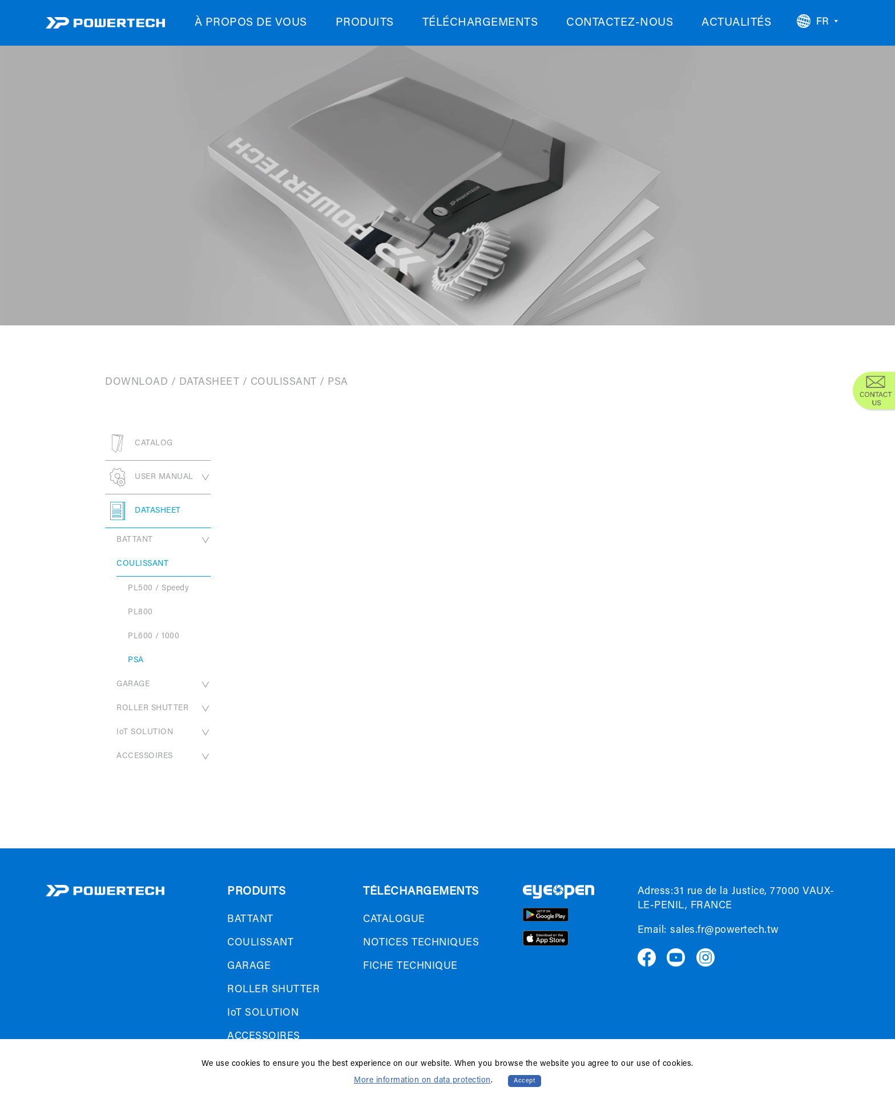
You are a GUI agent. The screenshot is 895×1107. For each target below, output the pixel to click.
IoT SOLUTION (163, 732)
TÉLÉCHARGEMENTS (480, 23)
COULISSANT (284, 382)
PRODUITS (365, 23)
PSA (136, 661)
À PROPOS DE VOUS (251, 23)
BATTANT (163, 540)
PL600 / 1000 (153, 637)
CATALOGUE (394, 920)
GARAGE (163, 684)
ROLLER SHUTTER (163, 708)
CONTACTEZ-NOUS (619, 23)
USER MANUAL (158, 477)
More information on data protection (422, 1081)
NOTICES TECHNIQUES (421, 943)
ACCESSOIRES (163, 756)
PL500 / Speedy (158, 589)
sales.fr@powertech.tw (724, 930)
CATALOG (139, 443)
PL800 (140, 613)
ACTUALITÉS (736, 23)
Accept (524, 1081)
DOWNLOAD (136, 382)
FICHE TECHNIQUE (410, 966)
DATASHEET (209, 382)
